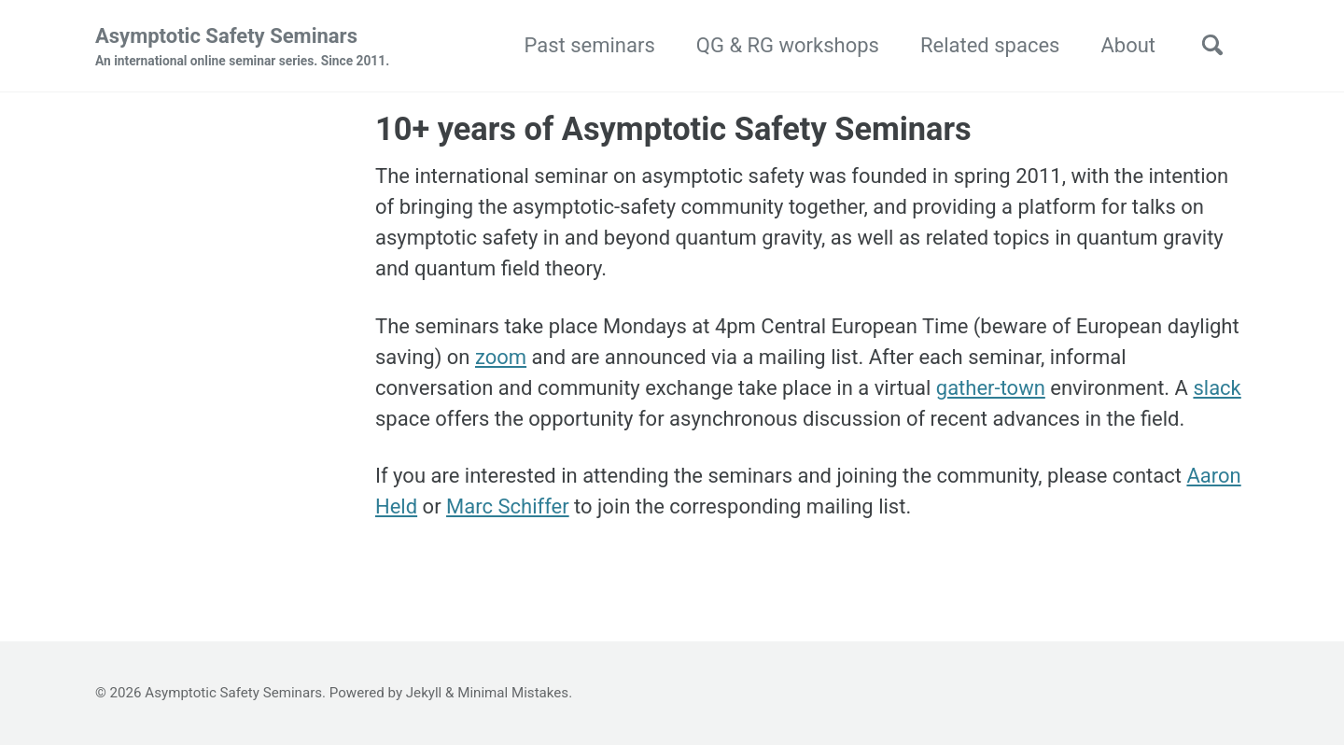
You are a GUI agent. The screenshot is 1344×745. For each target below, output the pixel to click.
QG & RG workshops (787, 45)
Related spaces (989, 45)
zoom (500, 357)
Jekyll (424, 692)
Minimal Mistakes (512, 692)
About (1127, 45)
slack (1216, 388)
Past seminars (589, 45)
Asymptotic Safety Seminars (242, 47)
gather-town (990, 388)
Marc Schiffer (507, 506)
